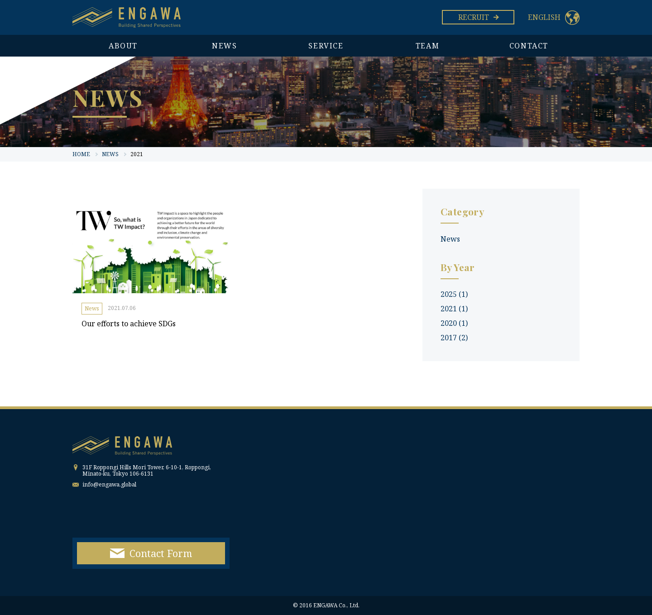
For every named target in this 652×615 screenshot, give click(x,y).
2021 (454, 309)
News (92, 308)
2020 (454, 323)
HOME (81, 154)
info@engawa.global (109, 484)
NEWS (224, 46)
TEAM (427, 46)
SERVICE (325, 46)
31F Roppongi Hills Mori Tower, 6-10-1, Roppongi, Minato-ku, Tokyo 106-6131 (146, 470)
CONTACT (528, 46)
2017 (454, 338)
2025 (454, 294)
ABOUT (123, 46)
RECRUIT (478, 17)
